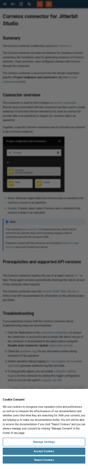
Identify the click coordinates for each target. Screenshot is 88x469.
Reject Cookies (44, 460)
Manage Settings (44, 442)
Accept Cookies (44, 451)
